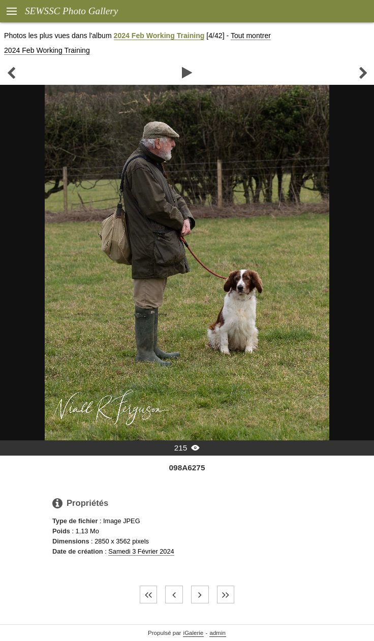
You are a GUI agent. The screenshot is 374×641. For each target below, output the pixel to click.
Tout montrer (251, 35)
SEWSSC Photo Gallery (71, 11)
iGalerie (193, 633)
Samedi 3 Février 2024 (141, 551)
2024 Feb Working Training (159, 35)
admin (218, 633)
